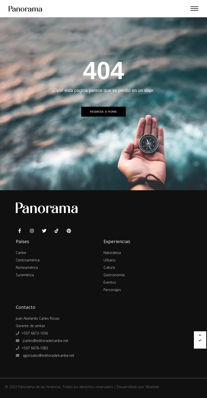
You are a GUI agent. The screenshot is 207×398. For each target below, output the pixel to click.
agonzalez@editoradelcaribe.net (48, 355)
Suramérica (25, 274)
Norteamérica (27, 267)
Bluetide (152, 386)
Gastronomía (114, 274)
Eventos (110, 282)
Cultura (109, 267)
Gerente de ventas (30, 325)
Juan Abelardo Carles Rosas (38, 318)
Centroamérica (28, 260)
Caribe (21, 252)
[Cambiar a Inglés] (200, 334)
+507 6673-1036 (35, 333)
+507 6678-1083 (35, 348)
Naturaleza (112, 252)
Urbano (110, 260)
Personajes (112, 289)
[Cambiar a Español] (200, 339)
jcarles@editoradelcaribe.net (45, 340)
